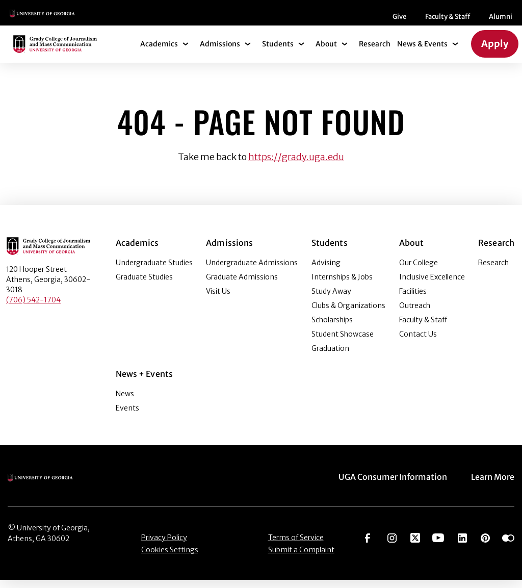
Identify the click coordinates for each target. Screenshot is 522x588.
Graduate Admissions (242, 285)
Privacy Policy (164, 545)
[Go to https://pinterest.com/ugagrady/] (485, 545)
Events (127, 416)
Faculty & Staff (248, 20)
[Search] (497, 16)
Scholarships (332, 328)
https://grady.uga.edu (296, 165)
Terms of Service (296, 545)
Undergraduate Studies (154, 270)
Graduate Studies (144, 285)
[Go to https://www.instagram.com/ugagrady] (392, 545)
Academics (159, 52)
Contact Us (418, 342)
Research (374, 52)
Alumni (301, 20)
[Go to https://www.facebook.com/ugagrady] (367, 545)
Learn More (492, 485)
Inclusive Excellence (432, 285)
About (326, 52)
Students (278, 52)
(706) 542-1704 (33, 308)
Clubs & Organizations (348, 313)
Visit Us (218, 299)
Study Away (331, 299)
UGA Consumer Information (392, 485)
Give (200, 20)
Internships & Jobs (342, 285)
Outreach (414, 313)
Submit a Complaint (301, 558)
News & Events (422, 52)
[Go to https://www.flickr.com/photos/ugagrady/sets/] (508, 545)
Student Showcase (342, 342)
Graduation (330, 356)
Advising (326, 270)
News (125, 401)
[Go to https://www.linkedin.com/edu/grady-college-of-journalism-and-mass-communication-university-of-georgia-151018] (462, 545)
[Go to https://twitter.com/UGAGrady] (415, 545)
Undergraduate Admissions (252, 270)
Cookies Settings (169, 558)
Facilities (413, 299)
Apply (494, 52)
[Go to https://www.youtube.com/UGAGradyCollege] (438, 545)
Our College (418, 270)
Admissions (220, 52)
